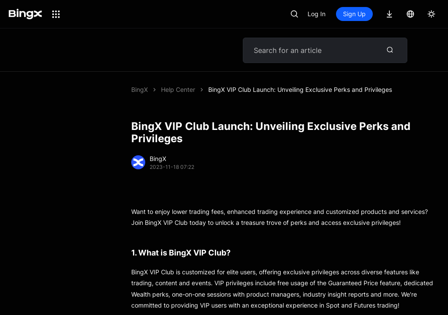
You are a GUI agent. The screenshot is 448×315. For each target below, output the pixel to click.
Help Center (178, 89)
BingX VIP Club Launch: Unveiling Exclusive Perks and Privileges (300, 89)
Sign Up (354, 14)
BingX (139, 89)
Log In (317, 14)
